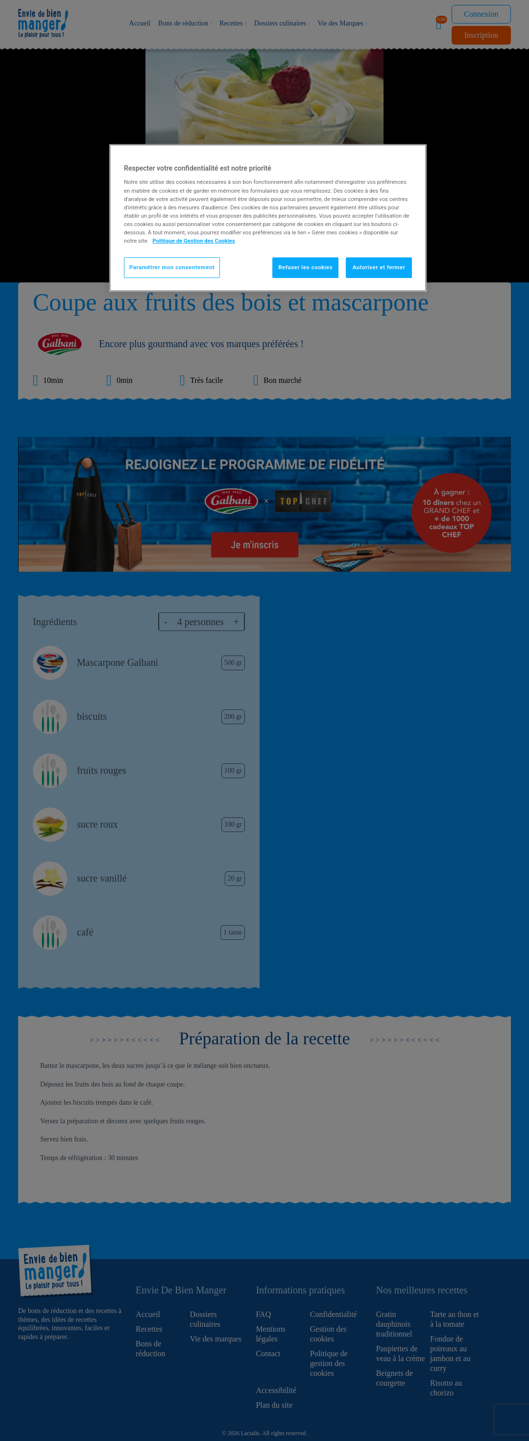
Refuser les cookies (305, 267)
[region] (268, 218)
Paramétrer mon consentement (172, 267)
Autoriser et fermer (379, 267)
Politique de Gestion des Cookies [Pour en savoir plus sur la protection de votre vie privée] (193, 240)
